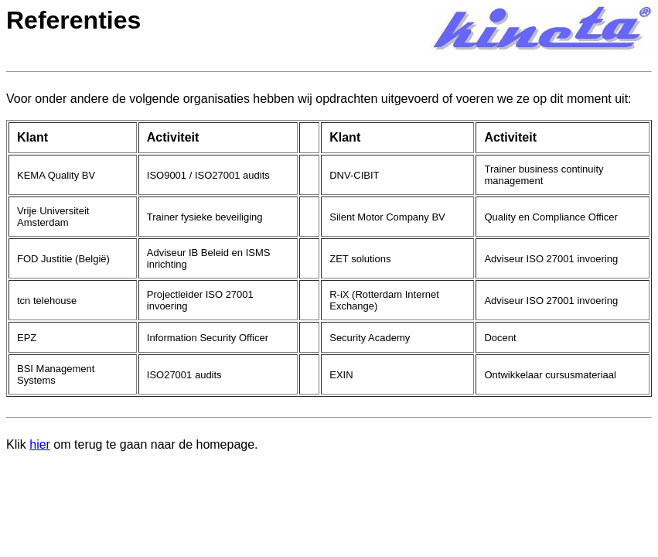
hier (39, 444)
